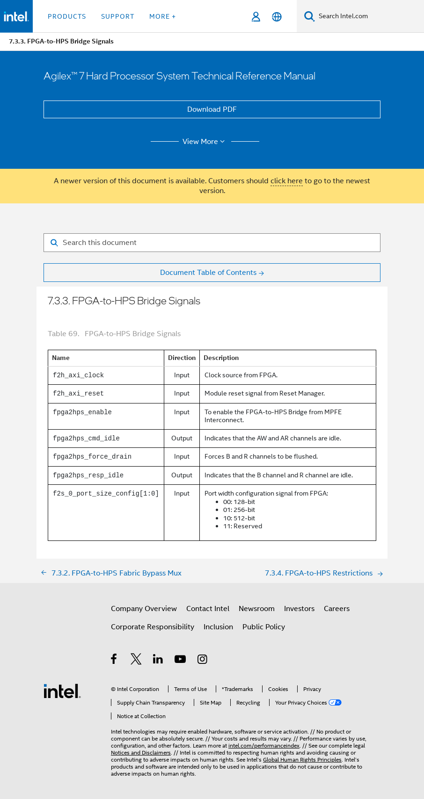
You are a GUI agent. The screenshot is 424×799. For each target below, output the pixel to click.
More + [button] (162, 16)
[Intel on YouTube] (181, 660)
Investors (299, 608)
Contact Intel (207, 608)
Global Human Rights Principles (302, 759)
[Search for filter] (212, 242)
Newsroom (257, 608)
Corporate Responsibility (152, 627)
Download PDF (212, 109)
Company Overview (144, 608)
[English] (277, 16)
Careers (337, 608)
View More (205, 141)
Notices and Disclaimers (141, 752)
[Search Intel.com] (369, 16)
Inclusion (218, 627)
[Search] (309, 16)
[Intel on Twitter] (136, 660)
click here (286, 181)
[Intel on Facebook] (114, 660)
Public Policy (263, 627)
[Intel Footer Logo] (62, 690)
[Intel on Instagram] (203, 660)
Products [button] (67, 16)
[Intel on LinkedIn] (158, 660)
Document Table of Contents (208, 272)
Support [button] (117, 16)
